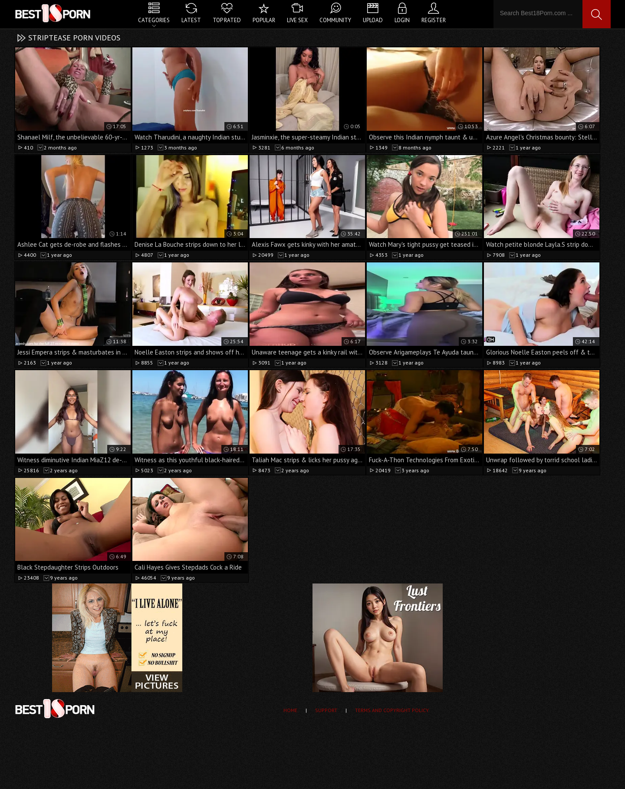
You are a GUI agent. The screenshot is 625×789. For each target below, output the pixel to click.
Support (326, 710)
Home (290, 710)
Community (335, 20)
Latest (191, 20)
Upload (373, 20)
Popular (264, 20)
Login (402, 20)
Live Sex (297, 20)
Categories (154, 20)
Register (433, 20)
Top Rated (227, 20)
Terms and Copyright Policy (392, 710)
